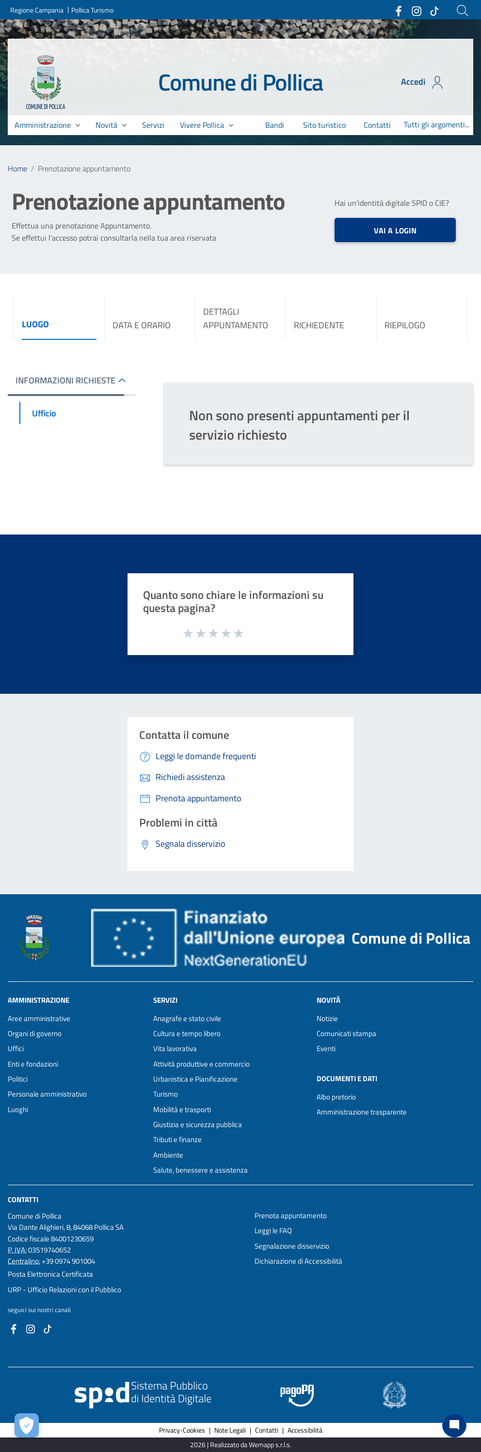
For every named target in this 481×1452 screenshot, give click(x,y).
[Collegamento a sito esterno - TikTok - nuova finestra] (434, 10)
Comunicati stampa (346, 1033)
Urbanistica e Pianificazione (195, 1079)
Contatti (23, 1199)
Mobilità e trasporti (182, 1109)
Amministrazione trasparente (362, 1111)
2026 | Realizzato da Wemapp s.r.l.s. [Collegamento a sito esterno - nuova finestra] (240, 1444)
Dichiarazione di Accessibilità (298, 1261)
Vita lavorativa (175, 1048)
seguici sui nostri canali (39, 1309)
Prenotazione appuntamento (84, 168)
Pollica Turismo (92, 10)
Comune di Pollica (240, 82)
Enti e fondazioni (33, 1064)
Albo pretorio (336, 1096)
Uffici (16, 1048)
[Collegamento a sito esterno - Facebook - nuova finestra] (398, 10)
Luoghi (18, 1109)
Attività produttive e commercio (201, 1064)
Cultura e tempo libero (187, 1033)
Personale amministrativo (47, 1094)
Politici (18, 1079)
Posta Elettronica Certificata (50, 1274)
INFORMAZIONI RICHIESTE (65, 380)
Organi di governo (35, 1033)
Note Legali (230, 1430)
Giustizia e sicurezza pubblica (197, 1124)
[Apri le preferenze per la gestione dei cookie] (27, 1425)
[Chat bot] (454, 1425)
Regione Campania (37, 10)
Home (17, 168)
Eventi (326, 1048)
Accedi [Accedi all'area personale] (423, 82)
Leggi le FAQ (273, 1230)
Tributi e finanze (177, 1139)
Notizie (327, 1018)
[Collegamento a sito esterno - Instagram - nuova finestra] (416, 10)
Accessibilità (305, 1430)
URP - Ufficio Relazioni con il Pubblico (64, 1289)
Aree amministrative (39, 1018)
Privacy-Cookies (182, 1430)
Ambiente (168, 1155)
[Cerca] (462, 10)
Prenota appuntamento (291, 1215)
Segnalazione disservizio (292, 1246)
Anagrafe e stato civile (187, 1018)
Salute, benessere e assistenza (200, 1170)
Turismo (165, 1094)
